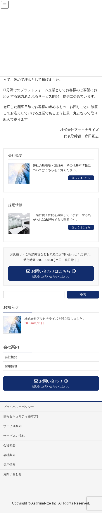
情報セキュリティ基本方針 (21, 416)
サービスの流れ (14, 436)
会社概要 (11, 357)
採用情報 (11, 366)
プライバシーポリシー (18, 406)
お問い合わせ (12, 474)
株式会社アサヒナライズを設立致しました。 (55, 318)
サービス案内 (12, 426)
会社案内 (9, 455)
